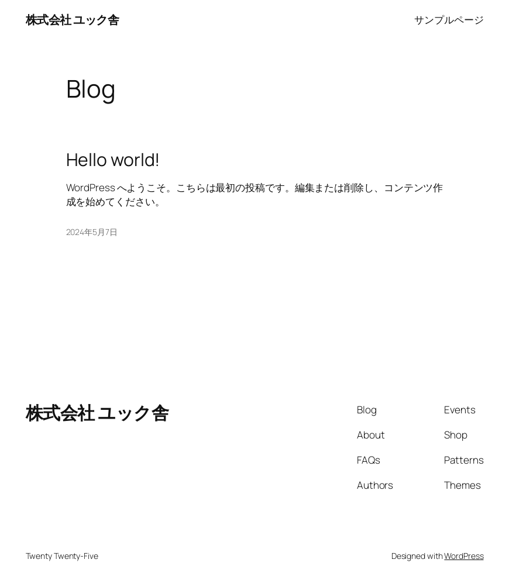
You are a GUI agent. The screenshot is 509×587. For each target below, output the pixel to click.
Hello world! (113, 160)
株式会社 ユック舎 (72, 19)
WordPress (463, 555)
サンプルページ (448, 19)
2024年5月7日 (92, 231)
